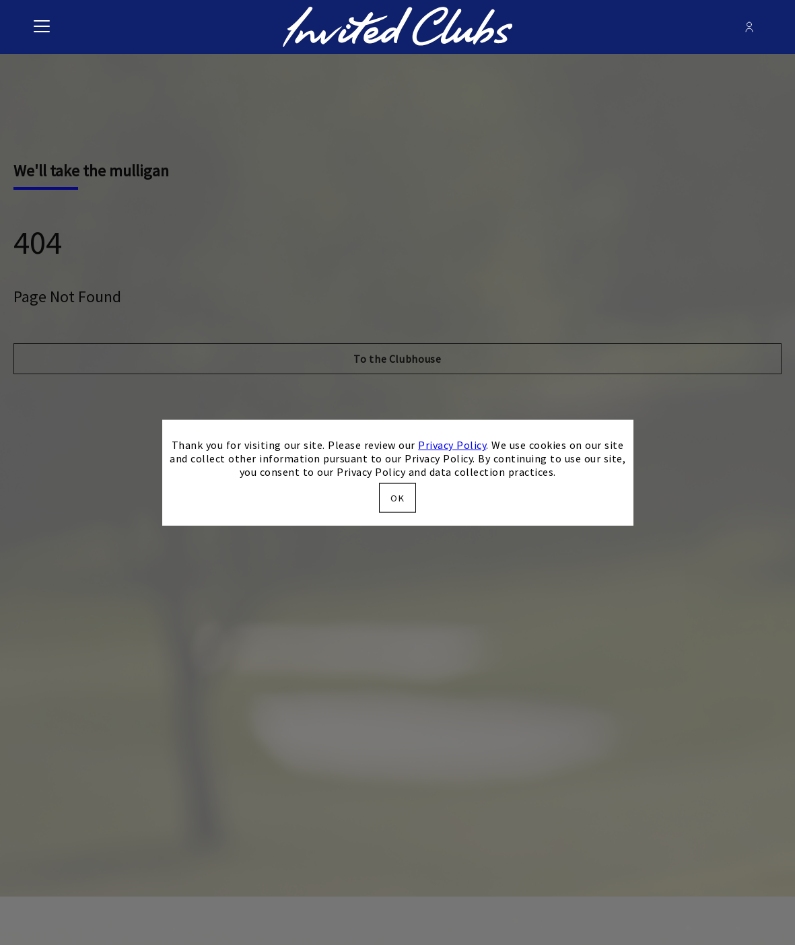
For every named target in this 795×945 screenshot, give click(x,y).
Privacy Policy (452, 445)
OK (397, 497)
